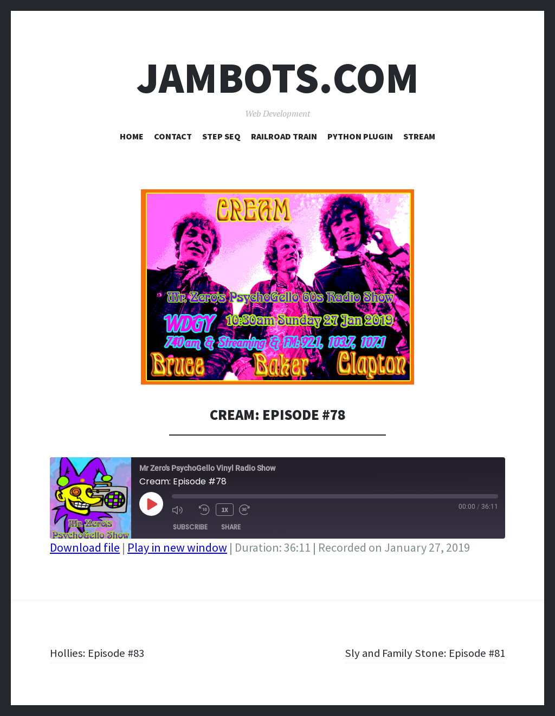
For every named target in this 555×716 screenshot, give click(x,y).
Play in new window (177, 547)
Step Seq (221, 136)
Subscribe (190, 526)
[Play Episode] (151, 504)
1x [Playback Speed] (224, 509)
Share (231, 526)
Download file (85, 547)
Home (132, 136)
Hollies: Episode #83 (99, 652)
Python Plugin (360, 136)
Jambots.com (278, 77)
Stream (419, 136)
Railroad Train (284, 136)
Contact (173, 136)
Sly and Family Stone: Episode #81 (421, 652)
